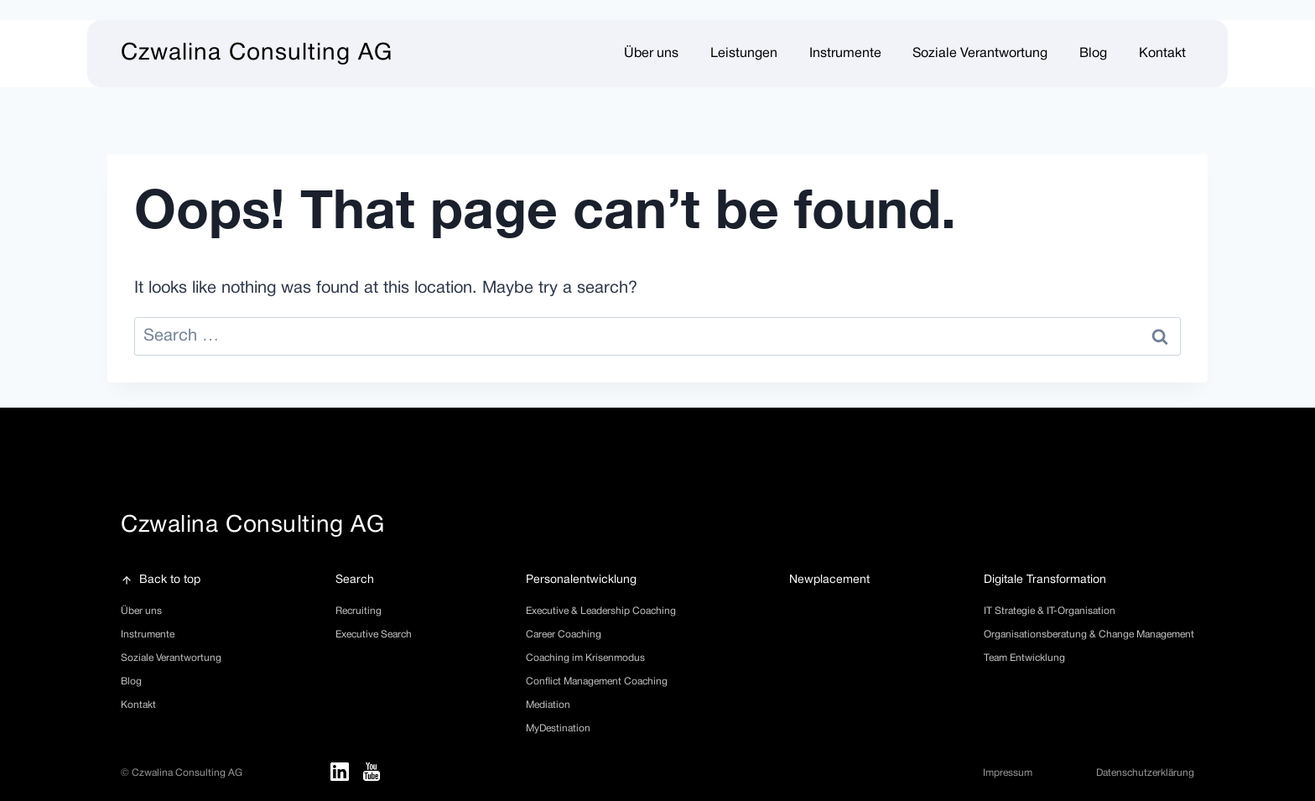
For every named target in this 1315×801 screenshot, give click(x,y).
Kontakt (1162, 54)
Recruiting (358, 611)
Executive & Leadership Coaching (601, 611)
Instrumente (845, 54)
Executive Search (373, 634)
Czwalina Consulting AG (256, 54)
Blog (1093, 54)
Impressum (1007, 773)
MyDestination (558, 728)
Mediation (548, 705)
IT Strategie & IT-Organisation (1049, 611)
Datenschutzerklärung (1145, 773)
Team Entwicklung (1024, 658)
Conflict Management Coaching (597, 681)
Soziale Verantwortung (171, 658)
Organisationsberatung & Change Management (1089, 634)
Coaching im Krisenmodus (585, 658)
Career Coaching (563, 634)
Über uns (141, 611)
